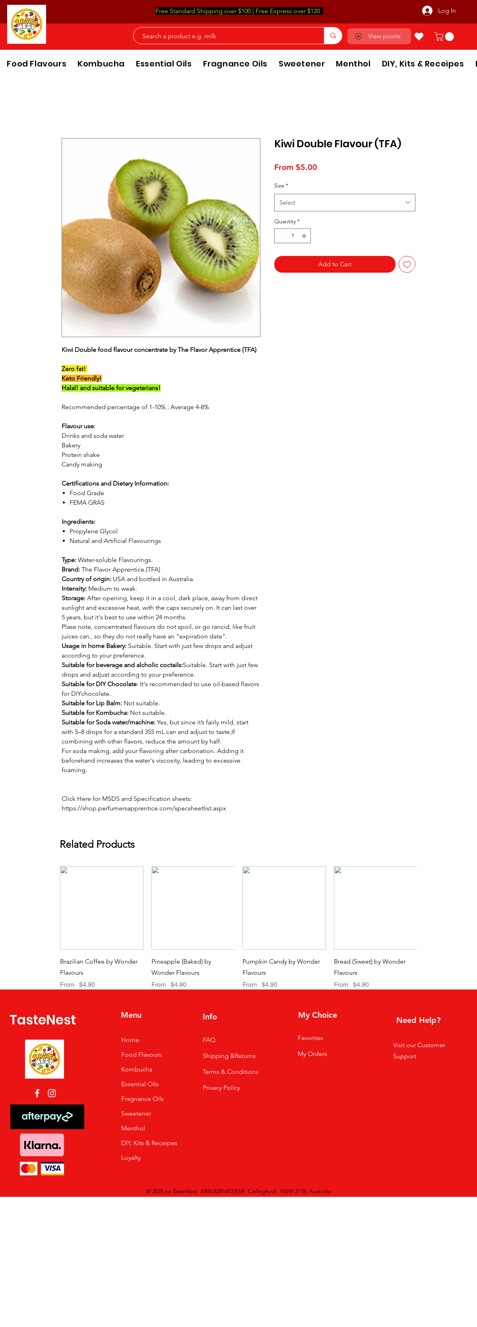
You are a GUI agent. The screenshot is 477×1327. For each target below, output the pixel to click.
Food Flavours (141, 1054)
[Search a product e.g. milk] (224, 36)
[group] (238, 928)
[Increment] (305, 236)
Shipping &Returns (229, 1056)
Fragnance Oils (142, 1099)
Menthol (133, 1128)
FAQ (209, 1040)
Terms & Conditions (230, 1071)
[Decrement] (280, 236)
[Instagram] (52, 1093)
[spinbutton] (292, 236)
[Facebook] (37, 1093)
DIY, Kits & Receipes (149, 1143)
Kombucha (136, 1069)
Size (281, 185)
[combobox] (344, 202)
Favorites (310, 1038)
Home (130, 1040)
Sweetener (136, 1113)
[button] (445, 36)
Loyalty (131, 1157)
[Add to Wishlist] (407, 264)
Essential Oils (140, 1084)
